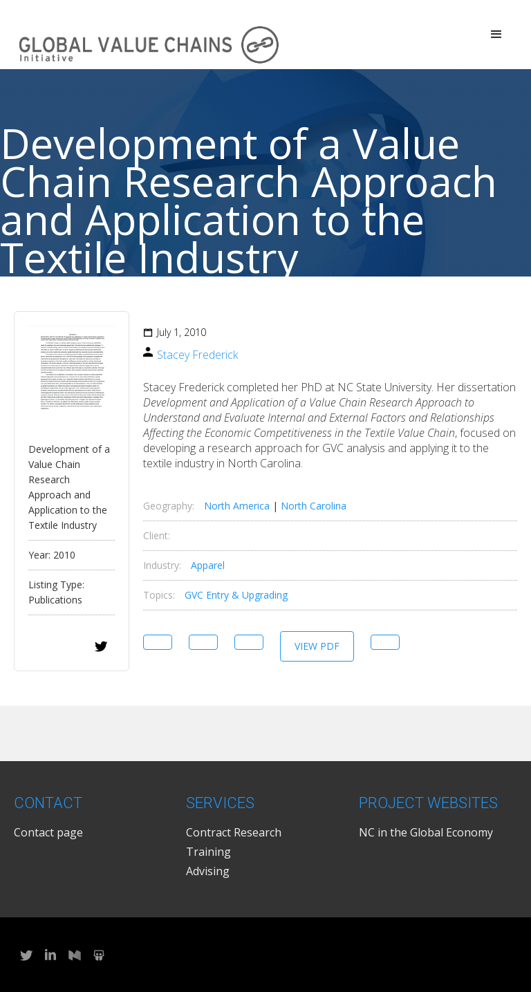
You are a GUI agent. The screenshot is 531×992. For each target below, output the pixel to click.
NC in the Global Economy (426, 832)
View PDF (317, 646)
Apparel (208, 565)
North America (237, 505)
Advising (208, 871)
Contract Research (233, 832)
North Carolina (313, 505)
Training (208, 851)
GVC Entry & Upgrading (236, 594)
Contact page (48, 832)
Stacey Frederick (197, 354)
